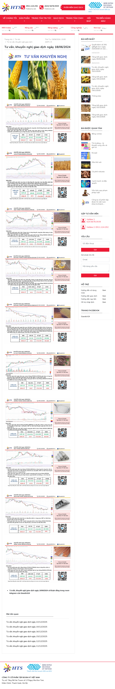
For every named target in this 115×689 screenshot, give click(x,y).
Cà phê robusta (98, 171)
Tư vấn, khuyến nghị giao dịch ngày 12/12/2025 (26, 641)
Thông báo (96, 96)
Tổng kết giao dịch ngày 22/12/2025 (99, 106)
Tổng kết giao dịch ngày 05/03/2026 (99, 58)
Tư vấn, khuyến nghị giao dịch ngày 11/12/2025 (26, 646)
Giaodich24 (85, 316)
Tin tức (17, 39)
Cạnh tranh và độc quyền (99, 182)
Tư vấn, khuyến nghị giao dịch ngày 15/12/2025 (26, 636)
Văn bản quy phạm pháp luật (99, 191)
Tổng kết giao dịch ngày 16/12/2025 (99, 116)
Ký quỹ (94, 153)
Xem (104, 290)
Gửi (95, 250)
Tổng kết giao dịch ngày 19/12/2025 (99, 78)
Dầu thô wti (96, 162)
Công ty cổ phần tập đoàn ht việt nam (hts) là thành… (100, 202)
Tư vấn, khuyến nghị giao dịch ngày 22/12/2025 (26, 622)
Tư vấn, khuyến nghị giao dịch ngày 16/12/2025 (26, 631)
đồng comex (97, 134)
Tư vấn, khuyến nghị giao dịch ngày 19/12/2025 (26, 626)
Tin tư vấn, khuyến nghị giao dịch (19, 42)
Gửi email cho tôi (87, 255)
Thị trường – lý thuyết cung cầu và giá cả (99, 145)
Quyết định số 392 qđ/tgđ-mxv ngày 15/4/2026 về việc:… (99, 47)
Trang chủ (8, 39)
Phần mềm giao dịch (73, 7)
